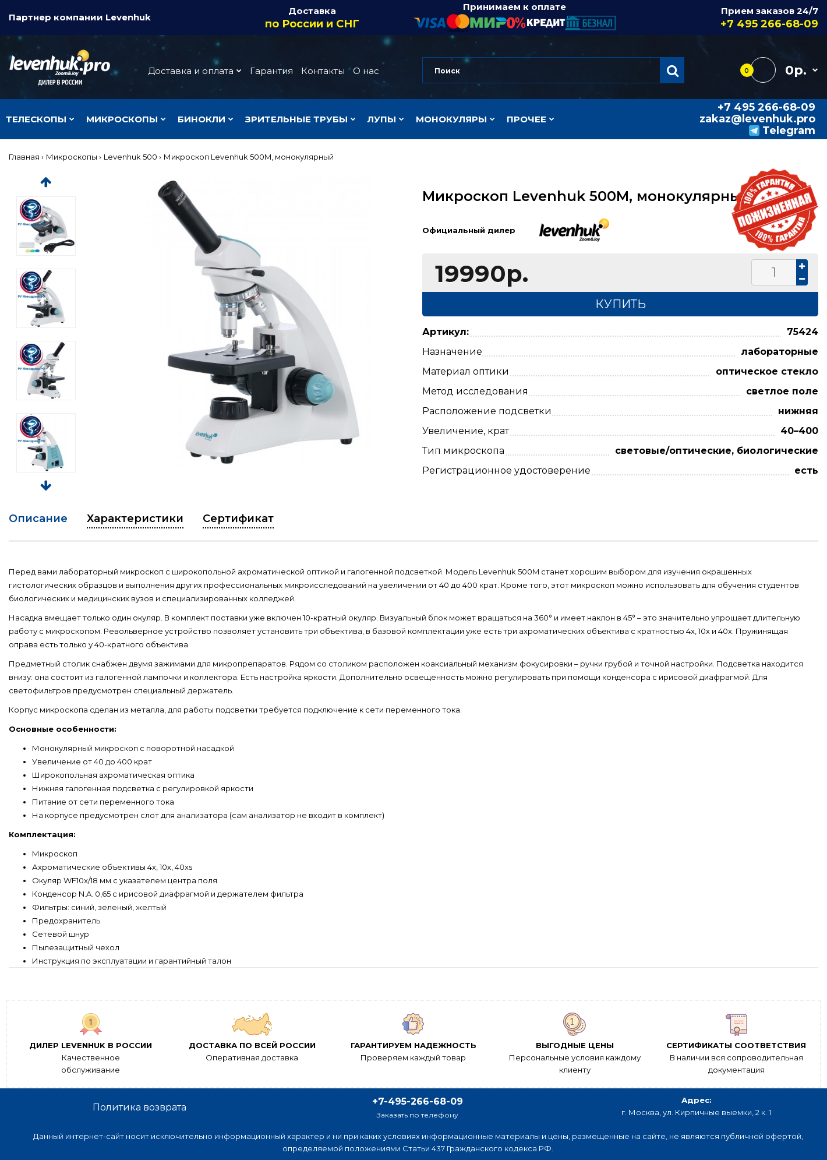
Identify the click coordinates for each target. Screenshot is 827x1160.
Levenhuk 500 (130, 156)
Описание (38, 518)
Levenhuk (128, 17)
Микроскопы (71, 156)
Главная (24, 156)
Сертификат (238, 518)
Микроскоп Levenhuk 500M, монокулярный (249, 156)
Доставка (312, 18)
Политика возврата (139, 1107)
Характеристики (135, 518)
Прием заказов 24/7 (717, 18)
